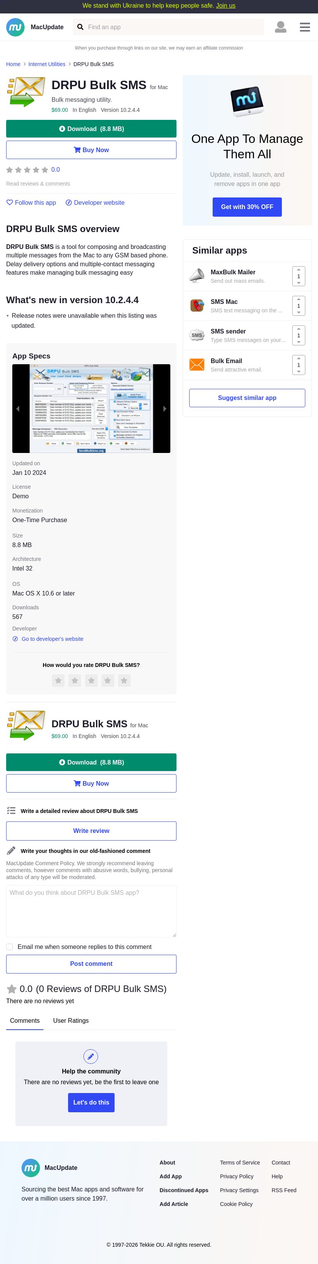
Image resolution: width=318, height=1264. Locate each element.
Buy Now (91, 150)
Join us (226, 6)
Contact (280, 1162)
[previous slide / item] (17, 408)
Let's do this (91, 1102)
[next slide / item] (165, 408)
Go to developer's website (47, 638)
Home (13, 64)
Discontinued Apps (184, 1190)
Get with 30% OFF (247, 207)
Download (91, 128)
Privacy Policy (236, 1176)
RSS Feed (283, 1190)
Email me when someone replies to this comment (85, 947)
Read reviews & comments (38, 184)
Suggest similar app (247, 398)
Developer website (95, 203)
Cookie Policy (236, 1204)
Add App (171, 1176)
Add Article (174, 1204)
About (167, 1162)
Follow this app (31, 203)
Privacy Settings (239, 1190)
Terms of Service (240, 1162)
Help (277, 1176)
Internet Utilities (46, 64)
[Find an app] (79, 27)
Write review (91, 831)
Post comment (91, 964)
